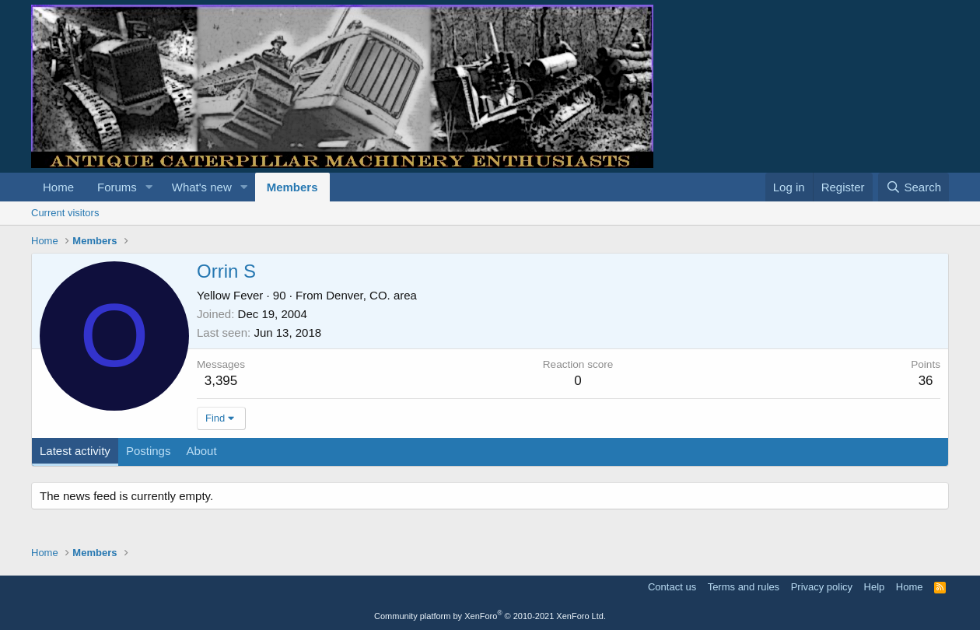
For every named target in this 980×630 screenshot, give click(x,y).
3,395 (221, 380)
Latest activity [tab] (75, 450)
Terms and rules (743, 587)
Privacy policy (821, 587)
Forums (117, 187)
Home (58, 187)
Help (874, 587)
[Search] (913, 187)
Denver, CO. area (371, 295)
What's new (202, 187)
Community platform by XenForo (490, 616)
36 (926, 380)
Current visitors (65, 213)
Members (292, 187)
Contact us (672, 587)
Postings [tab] (148, 450)
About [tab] (201, 450)
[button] (149, 187)
